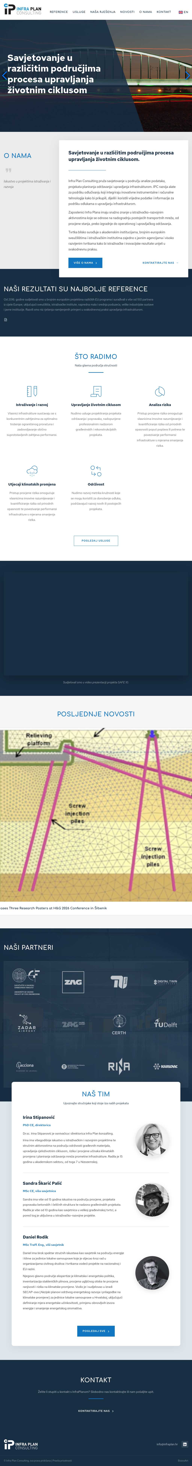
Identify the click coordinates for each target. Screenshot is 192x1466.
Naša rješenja (103, 12)
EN (183, 12)
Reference (59, 12)
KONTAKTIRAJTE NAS (158, 262)
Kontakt (164, 12)
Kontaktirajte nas (94, 1411)
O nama (145, 12)
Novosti (127, 12)
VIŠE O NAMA (83, 262)
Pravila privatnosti (62, 1460)
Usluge (79, 12)
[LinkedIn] (185, 1444)
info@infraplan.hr (167, 1444)
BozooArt (183, 1460)
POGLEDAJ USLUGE (96, 540)
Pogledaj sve (93, 1331)
